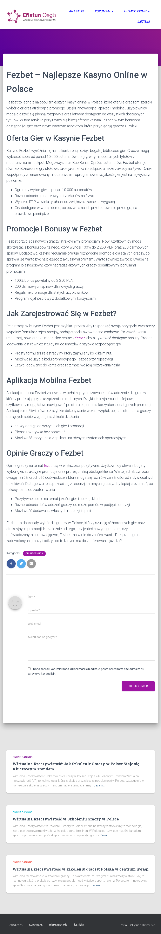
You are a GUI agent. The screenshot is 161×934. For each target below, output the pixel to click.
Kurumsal (104, 11)
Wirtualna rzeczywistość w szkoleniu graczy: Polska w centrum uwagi (81, 868)
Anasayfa (76, 11)
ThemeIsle (148, 924)
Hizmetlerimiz (137, 11)
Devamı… (99, 785)
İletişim (143, 21)
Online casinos (34, 553)
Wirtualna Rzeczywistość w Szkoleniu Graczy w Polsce (66, 818)
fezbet (80, 338)
